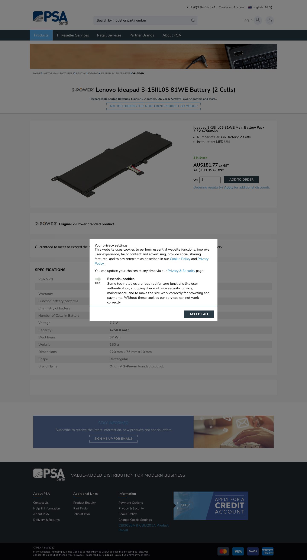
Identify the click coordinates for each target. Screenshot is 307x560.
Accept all (199, 314)
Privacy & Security (181, 270)
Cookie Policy (180, 259)
